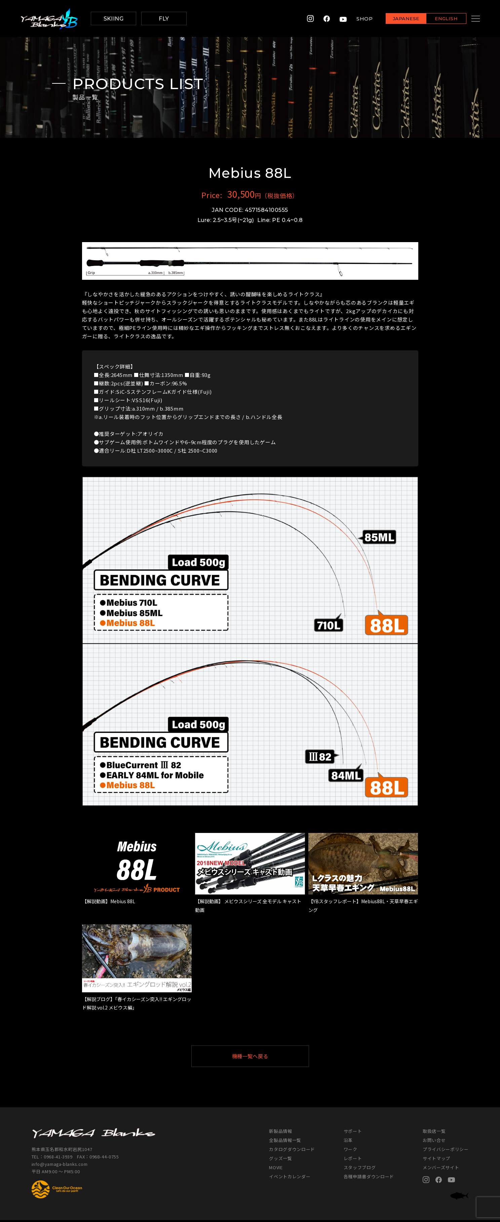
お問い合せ (434, 1142)
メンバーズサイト (441, 1169)
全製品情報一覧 (285, 1142)
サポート (353, 1133)
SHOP (356, 18)
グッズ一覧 (280, 1160)
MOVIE (275, 1169)
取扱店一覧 (434, 1133)
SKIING (114, 18)
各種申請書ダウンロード (369, 1178)
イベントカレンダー (289, 1178)
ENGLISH (438, 19)
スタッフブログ (360, 1169)
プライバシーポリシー (446, 1151)
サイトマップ (436, 1160)
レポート (353, 1160)
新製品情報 (280, 1133)
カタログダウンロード (292, 1151)
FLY (164, 18)
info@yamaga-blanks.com (60, 1166)
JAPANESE (397, 19)
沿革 (348, 1142)
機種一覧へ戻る (266, 1057)
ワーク (350, 1151)
